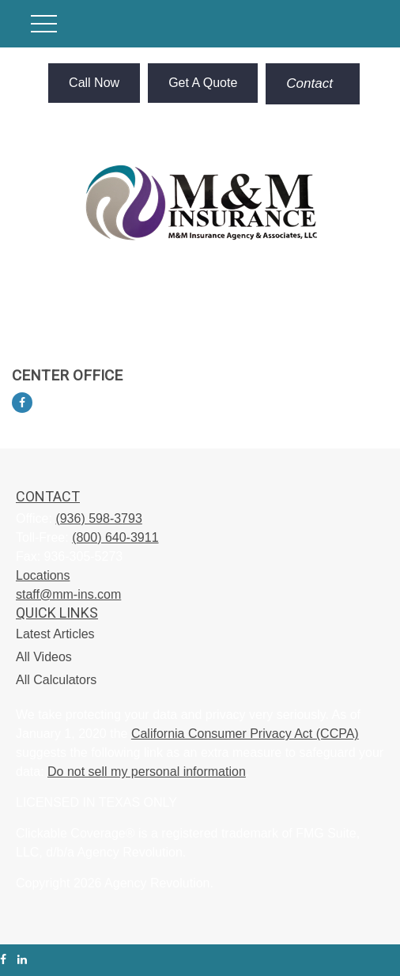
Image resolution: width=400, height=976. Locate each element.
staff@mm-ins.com (68, 594)
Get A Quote (202, 82)
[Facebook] (22, 402)
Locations (43, 575)
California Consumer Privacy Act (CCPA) (245, 733)
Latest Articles (55, 634)
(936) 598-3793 (98, 518)
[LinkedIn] (22, 959)
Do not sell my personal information (146, 771)
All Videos (44, 657)
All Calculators (56, 680)
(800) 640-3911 (115, 537)
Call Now (94, 82)
